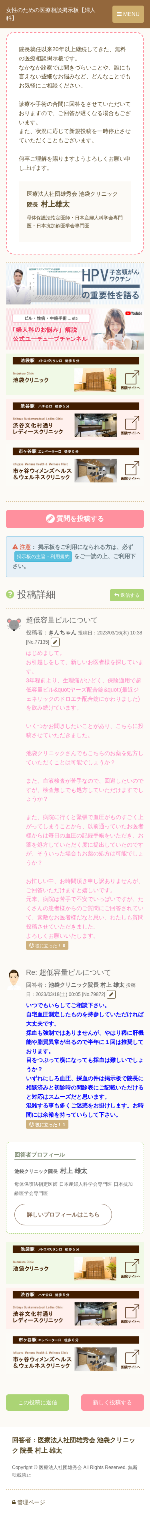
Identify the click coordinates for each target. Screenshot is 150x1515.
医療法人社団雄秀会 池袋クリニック (72, 194)
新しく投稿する (112, 1402)
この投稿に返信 (37, 1402)
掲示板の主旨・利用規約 (43, 556)
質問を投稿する (75, 518)
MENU (128, 14)
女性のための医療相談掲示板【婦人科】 (51, 14)
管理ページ (28, 1502)
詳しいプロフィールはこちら (63, 1214)
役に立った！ (47, 945)
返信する (127, 595)
